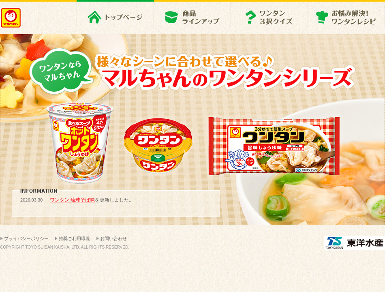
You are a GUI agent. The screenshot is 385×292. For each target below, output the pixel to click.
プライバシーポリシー (26, 238)
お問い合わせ (113, 238)
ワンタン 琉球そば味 (72, 200)
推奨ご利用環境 (74, 238)
